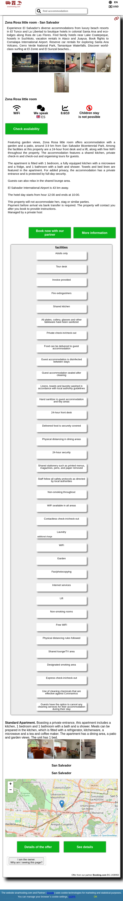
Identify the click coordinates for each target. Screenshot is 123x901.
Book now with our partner (50, 232)
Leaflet (94, 835)
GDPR (72, 896)
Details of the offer (38, 847)
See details (85, 847)
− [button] (10, 790)
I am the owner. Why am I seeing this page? (26, 861)
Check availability (26, 129)
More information (94, 232)
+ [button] (10, 784)
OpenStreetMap (109, 835)
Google (50, 892)
